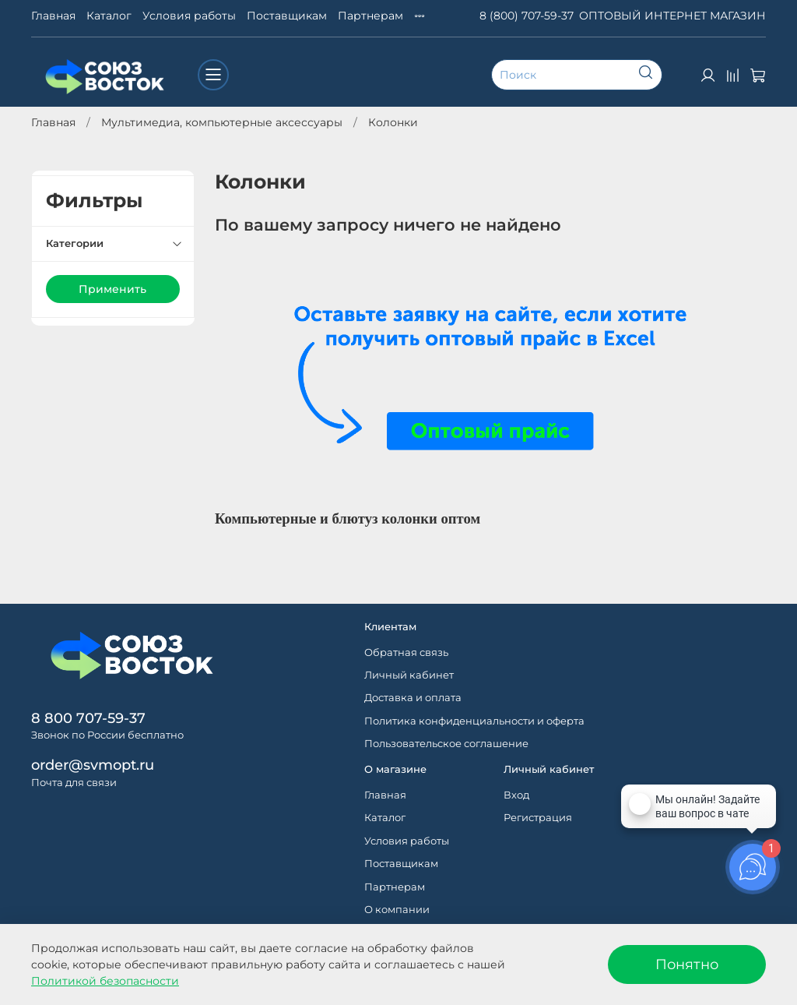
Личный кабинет (409, 675)
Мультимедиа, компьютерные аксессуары (221, 122)
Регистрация (538, 817)
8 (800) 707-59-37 (526, 16)
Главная (53, 16)
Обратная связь (406, 652)
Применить (112, 289)
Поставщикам (287, 16)
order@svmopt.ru (92, 765)
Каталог (109, 16)
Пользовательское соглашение (446, 743)
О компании (397, 909)
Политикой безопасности (105, 981)
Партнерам (370, 16)
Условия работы (189, 16)
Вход (516, 795)
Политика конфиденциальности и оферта (474, 721)
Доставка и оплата (413, 698)
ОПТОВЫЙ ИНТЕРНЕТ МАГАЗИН (672, 16)
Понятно (686, 964)
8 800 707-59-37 (88, 718)
